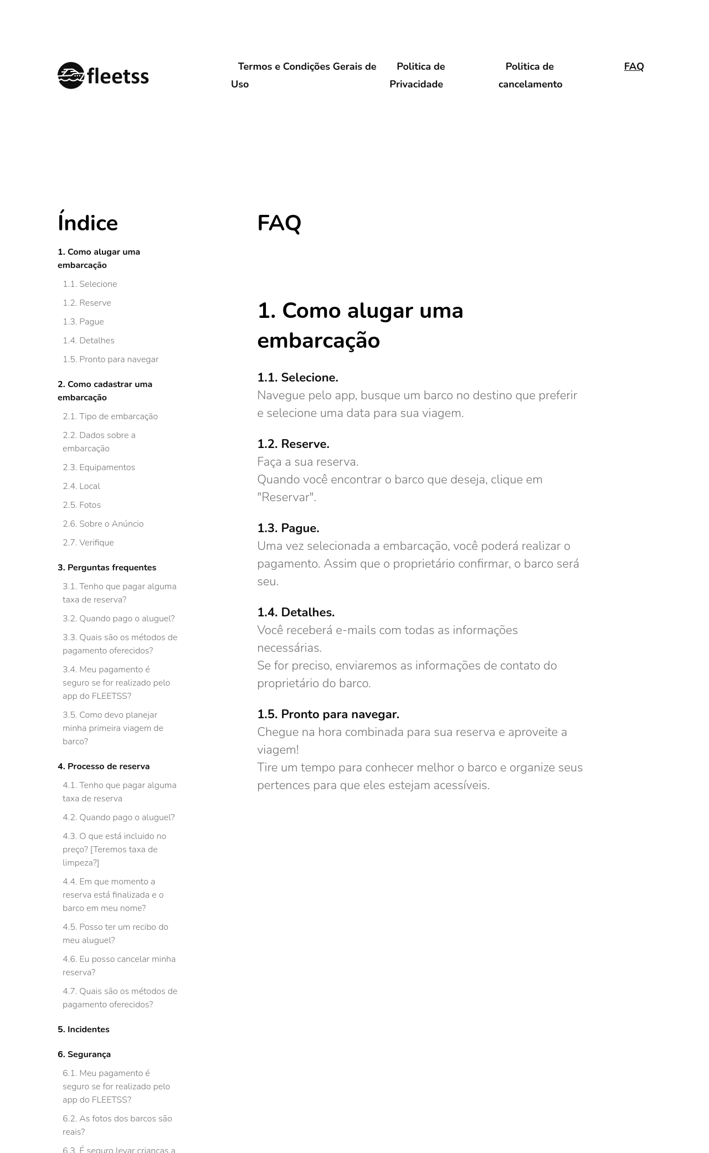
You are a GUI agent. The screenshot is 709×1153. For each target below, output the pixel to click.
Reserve (95, 303)
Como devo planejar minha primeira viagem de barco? (113, 728)
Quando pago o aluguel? (126, 618)
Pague (91, 322)
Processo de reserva (109, 766)
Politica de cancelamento (531, 75)
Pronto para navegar (118, 359)
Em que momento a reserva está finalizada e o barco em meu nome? (113, 895)
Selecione (98, 284)
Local (89, 486)
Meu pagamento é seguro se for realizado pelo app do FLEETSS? (116, 682)
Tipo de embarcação (118, 416)
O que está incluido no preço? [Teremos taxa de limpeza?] (114, 849)
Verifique (96, 543)
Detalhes (96, 340)
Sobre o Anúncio (111, 524)
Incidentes (89, 1029)
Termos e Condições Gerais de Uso (303, 75)
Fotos (90, 505)
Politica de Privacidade (417, 75)
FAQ (634, 66)
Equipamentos (107, 467)
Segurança (89, 1054)
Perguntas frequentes (112, 568)
